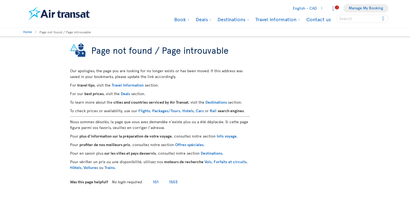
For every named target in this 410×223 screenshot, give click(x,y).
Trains (109, 167)
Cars (200, 110)
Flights (144, 110)
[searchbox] (362, 19)
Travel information (275, 19)
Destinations (231, 19)
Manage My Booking (366, 7)
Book (179, 19)
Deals (201, 19)
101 (156, 181)
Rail (213, 110)
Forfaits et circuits (230, 161)
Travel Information (128, 85)
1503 (173, 181)
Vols (208, 161)
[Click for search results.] (383, 19)
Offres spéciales (189, 144)
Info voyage (227, 136)
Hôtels (75, 167)
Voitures (91, 167)
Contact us (318, 19)
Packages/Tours (166, 110)
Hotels (188, 110)
